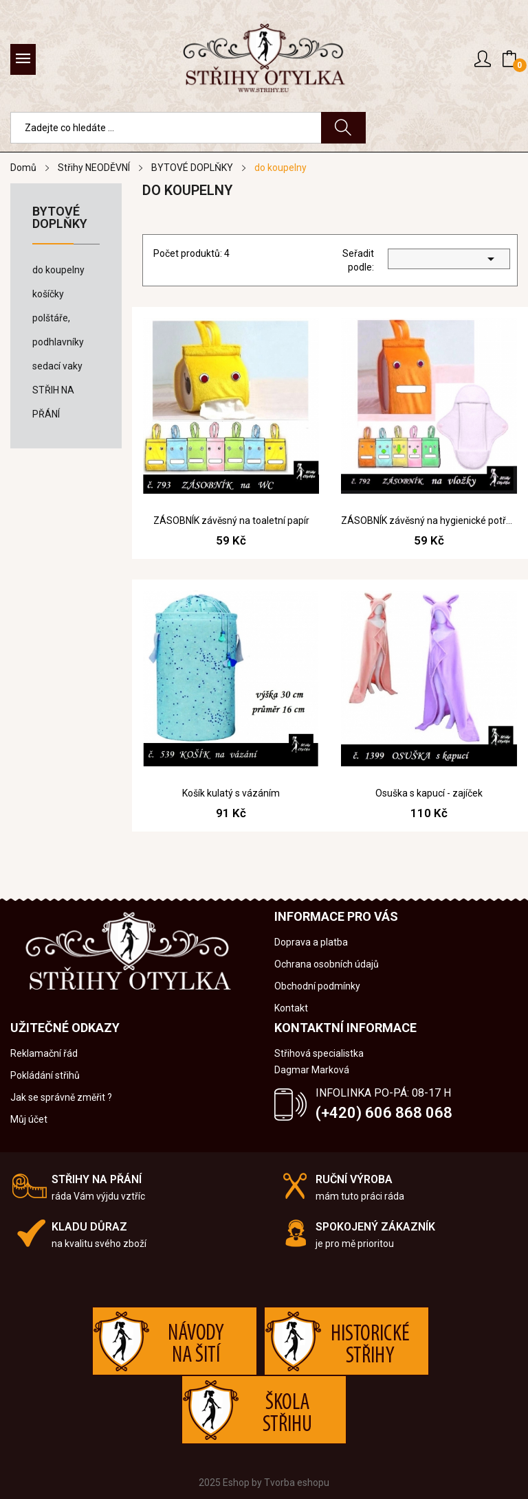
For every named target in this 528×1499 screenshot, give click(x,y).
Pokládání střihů (45, 1075)
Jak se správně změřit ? (61, 1097)
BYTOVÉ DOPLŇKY (59, 218)
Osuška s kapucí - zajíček (429, 793)
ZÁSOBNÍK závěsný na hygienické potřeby (429, 520)
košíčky (48, 293)
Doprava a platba (311, 942)
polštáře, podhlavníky (58, 329)
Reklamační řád (44, 1053)
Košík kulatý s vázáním (231, 793)
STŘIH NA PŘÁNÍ (53, 402)
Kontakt (291, 1008)
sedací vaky (57, 366)
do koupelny (58, 269)
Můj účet (28, 1119)
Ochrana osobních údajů (326, 964)
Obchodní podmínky (317, 986)
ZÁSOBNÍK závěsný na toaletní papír (231, 520)
